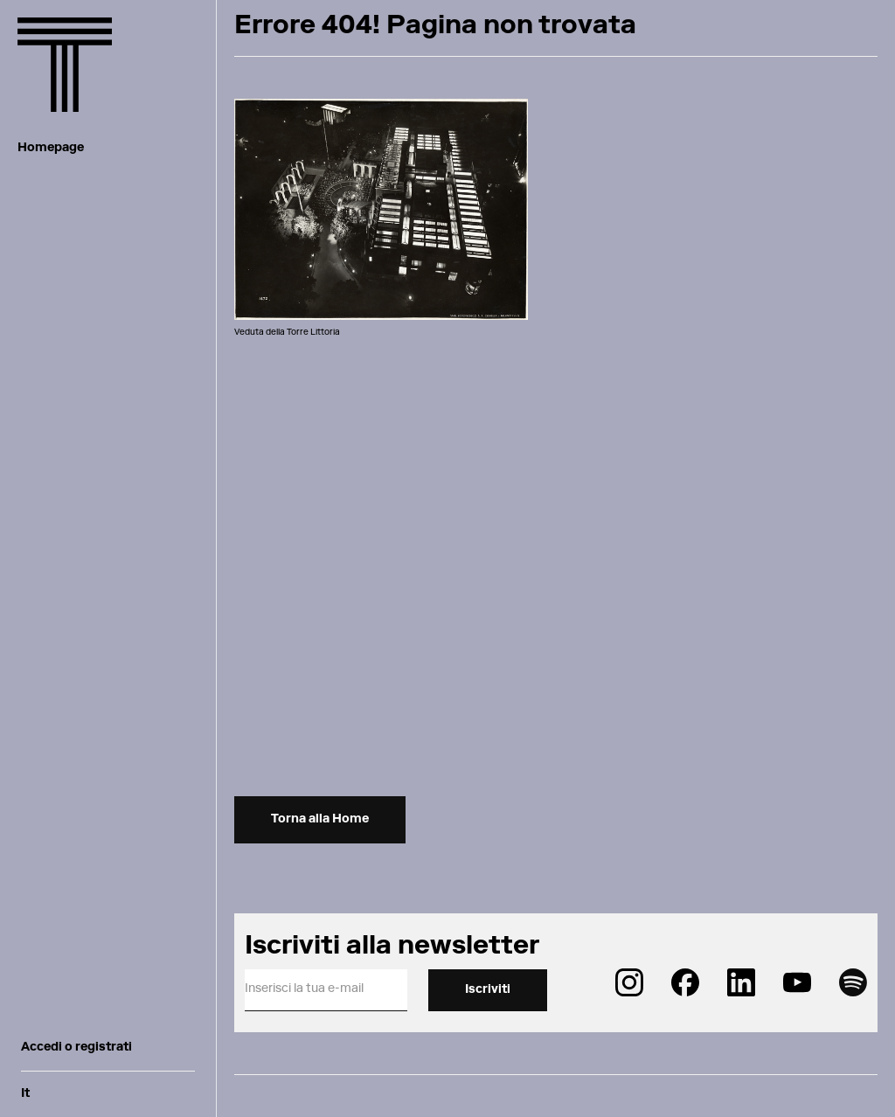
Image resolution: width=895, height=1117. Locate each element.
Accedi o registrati (76, 1048)
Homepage (50, 148)
